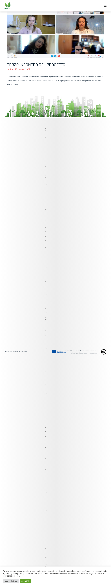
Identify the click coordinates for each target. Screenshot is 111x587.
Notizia (10, 69)
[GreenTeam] (8, 6)
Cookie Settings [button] (11, 581)
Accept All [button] (25, 581)
